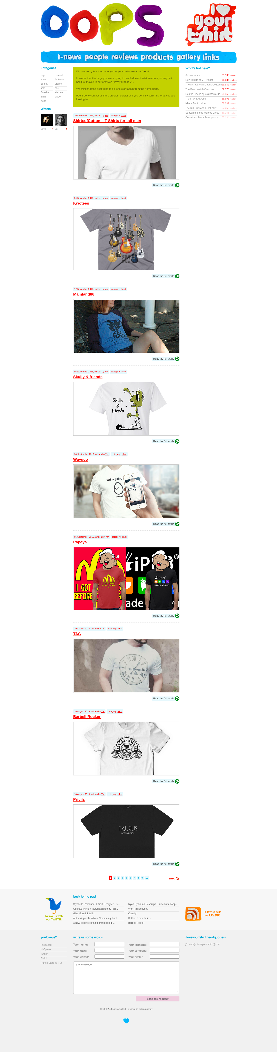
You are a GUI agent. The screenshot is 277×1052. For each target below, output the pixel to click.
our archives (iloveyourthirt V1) (115, 81)
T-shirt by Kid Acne (196, 98)
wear (43, 101)
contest (59, 75)
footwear (59, 79)
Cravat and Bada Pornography (202, 117)
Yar (106, 115)
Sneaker (45, 92)
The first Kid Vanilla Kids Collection (204, 84)
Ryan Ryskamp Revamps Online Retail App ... (153, 904)
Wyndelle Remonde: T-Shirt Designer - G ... (96, 904)
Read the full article (163, 185)
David (43, 129)
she (57, 88)
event (44, 79)
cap (42, 75)
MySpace (46, 949)
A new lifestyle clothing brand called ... (94, 922)
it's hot (44, 83)
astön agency (145, 1009)
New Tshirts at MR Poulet (199, 80)
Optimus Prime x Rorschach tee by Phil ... (96, 908)
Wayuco (80, 459)
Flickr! (44, 958)
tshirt (123, 115)
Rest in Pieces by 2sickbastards (203, 94)
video (58, 96)
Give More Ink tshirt (84, 913)
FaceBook (46, 944)
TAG (77, 634)
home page (151, 88)
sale (43, 88)
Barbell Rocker (87, 716)
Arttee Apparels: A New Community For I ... (96, 918)
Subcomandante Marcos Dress (202, 112)
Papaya (80, 542)
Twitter (44, 953)
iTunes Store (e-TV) (51, 962)
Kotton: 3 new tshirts (139, 918)
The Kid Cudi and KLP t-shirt (201, 108)
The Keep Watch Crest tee (200, 89)
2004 (104, 1009)
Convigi (132, 913)
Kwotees (81, 203)
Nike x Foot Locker (196, 103)
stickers (59, 92)
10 (146, 877)
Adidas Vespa (193, 75)
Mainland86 (83, 294)
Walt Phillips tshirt (138, 908)
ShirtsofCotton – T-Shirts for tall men (107, 120)
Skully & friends (88, 377)
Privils (79, 799)
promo (58, 83)
